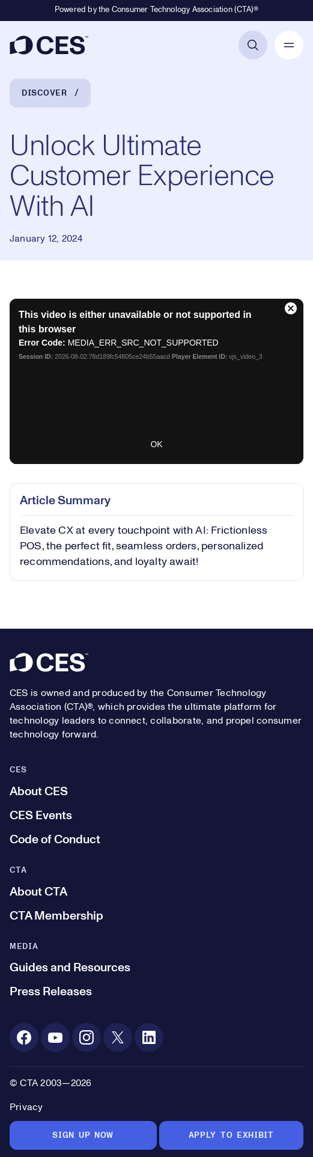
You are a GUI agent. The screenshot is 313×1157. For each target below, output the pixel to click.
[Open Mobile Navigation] (289, 45)
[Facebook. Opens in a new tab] (24, 1037)
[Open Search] (253, 45)
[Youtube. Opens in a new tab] (55, 1037)
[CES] (49, 45)
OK (156, 444)
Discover (44, 93)
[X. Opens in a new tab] (117, 1037)
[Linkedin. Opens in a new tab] (149, 1037)
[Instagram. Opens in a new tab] (86, 1037)
